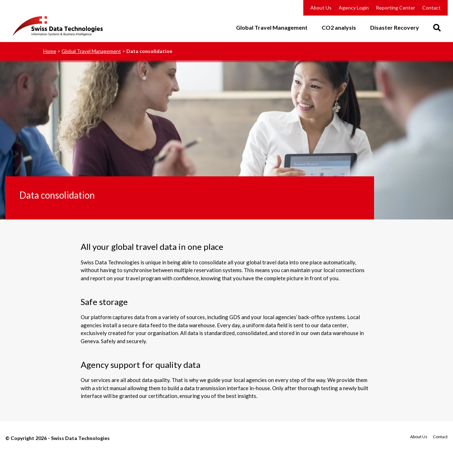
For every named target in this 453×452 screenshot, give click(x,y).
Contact (431, 8)
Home (49, 51)
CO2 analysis (339, 27)
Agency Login (354, 8)
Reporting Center (395, 8)
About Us (321, 8)
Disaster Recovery (394, 27)
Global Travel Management (272, 27)
